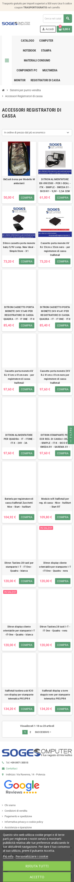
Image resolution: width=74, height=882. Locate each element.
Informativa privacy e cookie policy (24, 821)
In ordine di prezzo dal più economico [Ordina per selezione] (24, 132)
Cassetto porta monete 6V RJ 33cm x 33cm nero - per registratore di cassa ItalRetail (55, 249)
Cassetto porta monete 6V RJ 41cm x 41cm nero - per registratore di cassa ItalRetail (19, 377)
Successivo (43, 732)
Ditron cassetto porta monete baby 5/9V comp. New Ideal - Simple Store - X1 (19, 247)
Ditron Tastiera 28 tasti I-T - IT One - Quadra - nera (55, 628)
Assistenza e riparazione (18, 827)
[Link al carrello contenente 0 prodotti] (64, 29)
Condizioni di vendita (16, 810)
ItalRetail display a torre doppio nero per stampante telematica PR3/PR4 (55, 694)
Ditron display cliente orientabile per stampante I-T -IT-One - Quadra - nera (55, 567)
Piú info (8, 856)
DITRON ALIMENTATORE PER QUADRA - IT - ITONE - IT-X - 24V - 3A (19, 439)
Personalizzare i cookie (32, 856)
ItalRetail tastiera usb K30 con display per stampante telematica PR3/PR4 (19, 694)
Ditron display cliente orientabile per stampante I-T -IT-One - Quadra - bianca (19, 630)
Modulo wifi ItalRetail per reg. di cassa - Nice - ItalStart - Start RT (55, 502)
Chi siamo (10, 805)
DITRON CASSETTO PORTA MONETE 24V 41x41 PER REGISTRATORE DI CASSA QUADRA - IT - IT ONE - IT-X (54, 313)
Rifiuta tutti (37, 866)
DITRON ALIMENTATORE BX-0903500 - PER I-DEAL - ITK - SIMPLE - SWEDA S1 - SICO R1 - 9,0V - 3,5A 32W (55, 185)
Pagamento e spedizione (18, 816)
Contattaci (11, 768)
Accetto (37, 877)
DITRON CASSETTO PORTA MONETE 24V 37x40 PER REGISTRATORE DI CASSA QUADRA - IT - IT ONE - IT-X (19, 313)
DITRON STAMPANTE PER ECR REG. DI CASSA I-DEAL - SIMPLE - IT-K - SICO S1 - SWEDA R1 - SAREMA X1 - (55, 441)
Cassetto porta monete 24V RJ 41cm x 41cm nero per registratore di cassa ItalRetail (55, 377)
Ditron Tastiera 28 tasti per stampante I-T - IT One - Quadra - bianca (19, 567)
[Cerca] (57, 18)
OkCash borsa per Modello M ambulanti (19, 181)
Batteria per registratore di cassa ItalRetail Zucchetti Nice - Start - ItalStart (19, 502)
